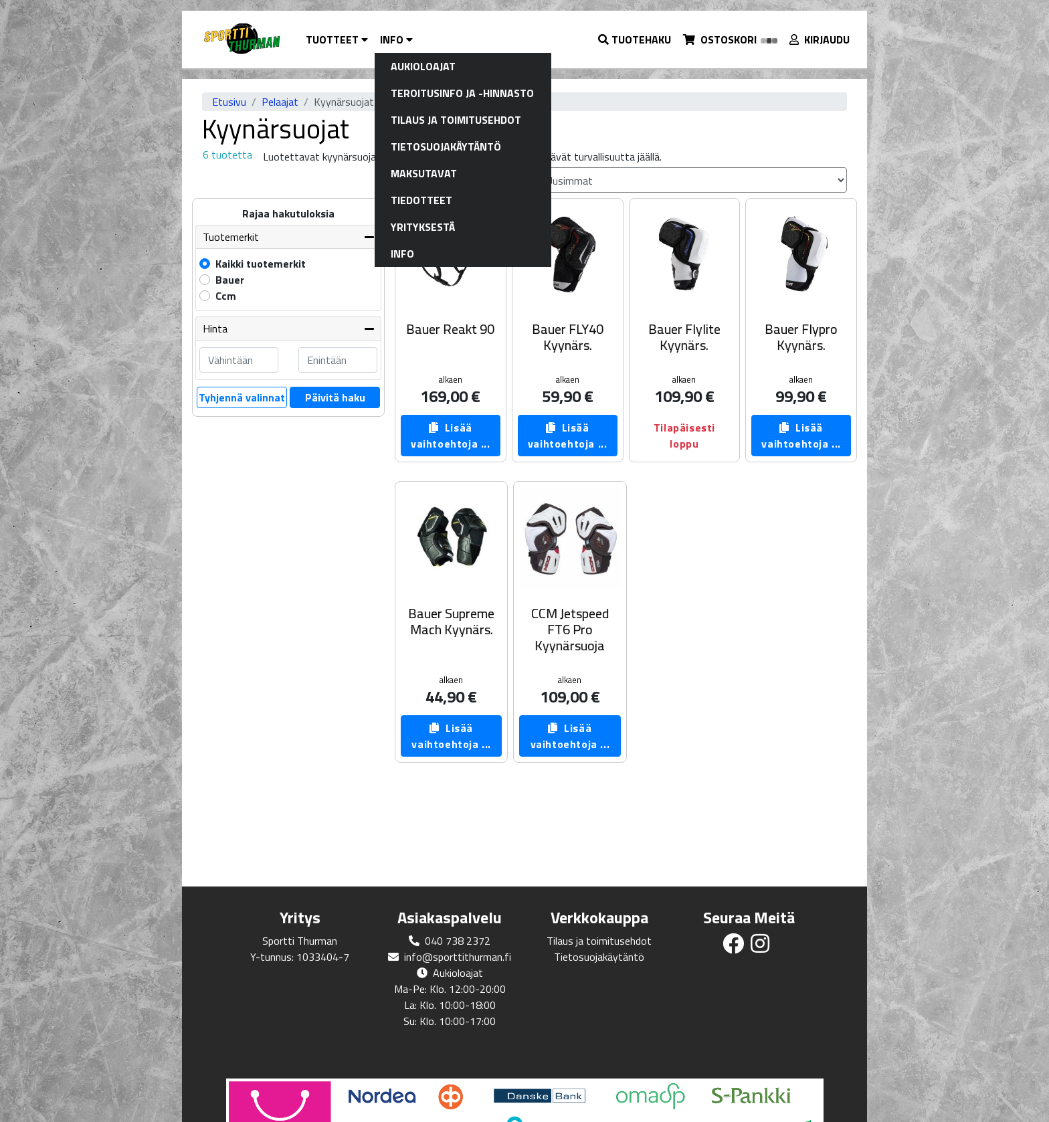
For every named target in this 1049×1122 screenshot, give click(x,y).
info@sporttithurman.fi (457, 957)
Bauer (229, 280)
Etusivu (229, 102)
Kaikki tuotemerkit (260, 264)
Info (396, 39)
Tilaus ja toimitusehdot (599, 941)
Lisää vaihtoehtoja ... (450, 435)
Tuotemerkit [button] (231, 237)
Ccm (225, 296)
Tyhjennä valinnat (242, 397)
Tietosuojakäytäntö (599, 957)
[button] (635, 39)
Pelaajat (280, 102)
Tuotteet (337, 39)
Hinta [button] (215, 328)
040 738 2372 (457, 941)
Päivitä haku (335, 397)
